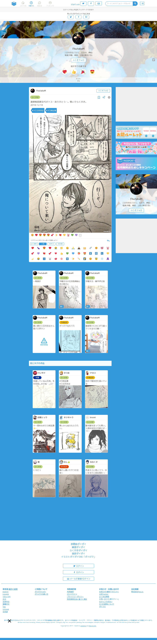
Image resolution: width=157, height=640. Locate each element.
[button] (9, 621)
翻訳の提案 (13, 589)
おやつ (51, 244)
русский (6, 609)
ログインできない (105, 601)
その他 (60, 244)
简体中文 (6, 601)
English (5, 591)
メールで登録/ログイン (78, 578)
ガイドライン (72, 594)
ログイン (78, 566)
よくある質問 (104, 596)
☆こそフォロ (78, 60)
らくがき (35, 97)
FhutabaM (79, 48)
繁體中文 (6, 604)
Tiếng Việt (6, 596)
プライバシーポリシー (75, 596)
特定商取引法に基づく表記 (77, 599)
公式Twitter (103, 594)
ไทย (4, 607)
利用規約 (70, 591)
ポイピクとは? (40, 591)
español (6, 594)
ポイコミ (102, 606)
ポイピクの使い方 (41, 594)
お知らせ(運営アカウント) (109, 591)
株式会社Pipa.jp (137, 591)
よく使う (34, 244)
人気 (42, 244)
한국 (4, 599)
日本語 (5, 612)
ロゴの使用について (106, 604)
